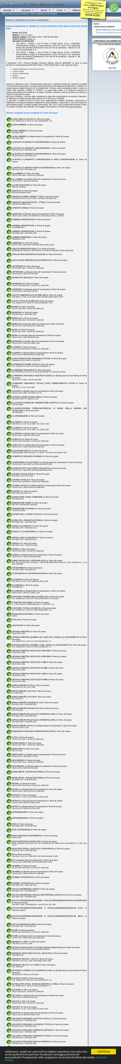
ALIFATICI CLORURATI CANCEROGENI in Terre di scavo (39, 154)
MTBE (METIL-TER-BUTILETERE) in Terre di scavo (36, 772)
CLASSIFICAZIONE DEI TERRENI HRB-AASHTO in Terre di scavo (43, 403)
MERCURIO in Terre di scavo (25, 749)
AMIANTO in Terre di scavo (25, 191)
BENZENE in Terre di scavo (25, 312)
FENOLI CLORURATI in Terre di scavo (30, 526)
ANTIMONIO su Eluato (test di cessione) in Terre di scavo (39, 272)
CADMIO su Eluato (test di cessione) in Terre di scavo (37, 353)
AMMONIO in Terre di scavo (25, 243)
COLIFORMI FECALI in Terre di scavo (29, 451)
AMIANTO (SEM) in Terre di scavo (28, 208)
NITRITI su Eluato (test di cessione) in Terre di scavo (37, 806)
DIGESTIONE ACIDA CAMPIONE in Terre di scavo (35, 497)
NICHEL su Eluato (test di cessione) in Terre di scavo (37, 789)
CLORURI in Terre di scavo (24, 422)
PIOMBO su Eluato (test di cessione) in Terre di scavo (37, 871)
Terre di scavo (26, 35)
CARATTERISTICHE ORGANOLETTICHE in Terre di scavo (39, 358)
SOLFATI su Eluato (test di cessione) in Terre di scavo (37, 1013)
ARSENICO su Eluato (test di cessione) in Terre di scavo (38, 289)
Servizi (43, 10)
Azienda (7, 10)
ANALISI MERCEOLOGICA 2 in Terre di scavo (33, 249)
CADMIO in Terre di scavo (24, 347)
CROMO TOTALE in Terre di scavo (28, 480)
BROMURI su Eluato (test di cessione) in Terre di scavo (38, 341)
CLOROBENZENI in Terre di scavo (28, 416)
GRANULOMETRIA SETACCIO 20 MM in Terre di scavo (37, 668)
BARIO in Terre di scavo (23, 307)
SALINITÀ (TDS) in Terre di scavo (28, 978)
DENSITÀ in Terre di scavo (24, 491)
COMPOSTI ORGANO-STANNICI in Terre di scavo (35, 456)
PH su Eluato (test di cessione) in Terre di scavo (35, 860)
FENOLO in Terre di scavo (24, 543)
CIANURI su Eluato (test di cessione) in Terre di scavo (37, 391)
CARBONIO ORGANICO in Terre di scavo (31, 370)
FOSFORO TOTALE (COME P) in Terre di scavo (34, 608)
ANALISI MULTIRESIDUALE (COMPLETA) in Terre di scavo (39, 260)
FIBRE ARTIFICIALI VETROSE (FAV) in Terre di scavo (37, 560)
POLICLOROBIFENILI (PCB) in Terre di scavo (33, 889)
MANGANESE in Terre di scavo (26, 743)
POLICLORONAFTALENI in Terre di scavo (31, 924)
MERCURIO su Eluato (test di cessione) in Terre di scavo (39, 754)
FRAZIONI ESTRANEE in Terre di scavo (30, 614)
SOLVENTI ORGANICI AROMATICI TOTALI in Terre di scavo (40, 1036)
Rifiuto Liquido (19, 78)
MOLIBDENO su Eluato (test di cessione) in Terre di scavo (39, 766)
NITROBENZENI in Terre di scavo (27, 812)
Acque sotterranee (21, 73)
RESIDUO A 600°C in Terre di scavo (28, 942)
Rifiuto (15, 76)
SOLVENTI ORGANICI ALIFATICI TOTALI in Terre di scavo (39, 1018)
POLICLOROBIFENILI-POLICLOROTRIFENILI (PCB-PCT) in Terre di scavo (46, 895)
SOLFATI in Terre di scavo (24, 1007)
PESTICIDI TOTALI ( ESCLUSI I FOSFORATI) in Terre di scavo (41, 849)
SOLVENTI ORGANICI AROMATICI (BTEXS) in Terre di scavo (40, 1030)
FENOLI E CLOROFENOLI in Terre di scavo (32, 531)
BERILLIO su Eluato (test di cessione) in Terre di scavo (38, 324)
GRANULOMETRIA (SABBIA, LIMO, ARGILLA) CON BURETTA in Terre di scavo (49, 645)
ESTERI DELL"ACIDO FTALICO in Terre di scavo (35, 514)
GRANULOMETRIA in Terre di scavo (29, 631)
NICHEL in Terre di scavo (24, 783)
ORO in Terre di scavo (22, 824)
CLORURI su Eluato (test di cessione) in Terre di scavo (38, 433)
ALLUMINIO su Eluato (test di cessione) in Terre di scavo (39, 179)
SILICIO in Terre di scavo (24, 1001)
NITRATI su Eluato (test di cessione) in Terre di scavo (37, 801)
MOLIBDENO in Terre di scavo (26, 760)
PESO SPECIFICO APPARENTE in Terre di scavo (35, 836)
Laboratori (26, 10)
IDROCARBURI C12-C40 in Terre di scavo (31, 697)
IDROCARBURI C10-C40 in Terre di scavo (31, 691)
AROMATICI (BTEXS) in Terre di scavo (30, 277)
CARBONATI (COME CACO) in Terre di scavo (33, 364)
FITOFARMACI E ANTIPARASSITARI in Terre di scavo (37, 573)
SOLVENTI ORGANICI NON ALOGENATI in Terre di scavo (39, 1041)
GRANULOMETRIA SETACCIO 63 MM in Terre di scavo (37, 679)
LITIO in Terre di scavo (22, 737)
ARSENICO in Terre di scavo (25, 283)
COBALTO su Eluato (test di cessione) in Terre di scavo (38, 445)
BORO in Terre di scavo (23, 330)
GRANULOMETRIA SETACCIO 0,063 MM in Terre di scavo (39, 651)
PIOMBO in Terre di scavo (24, 866)
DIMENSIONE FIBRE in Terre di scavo (30, 503)
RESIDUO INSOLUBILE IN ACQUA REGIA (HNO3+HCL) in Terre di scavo (46, 947)
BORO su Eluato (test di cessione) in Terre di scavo (36, 335)
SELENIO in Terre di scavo (24, 990)
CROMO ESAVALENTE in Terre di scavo (31, 474)
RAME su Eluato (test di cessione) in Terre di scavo (36, 936)
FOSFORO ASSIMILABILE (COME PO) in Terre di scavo (38, 597)
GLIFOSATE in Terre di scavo (26, 625)
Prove (60, 10)
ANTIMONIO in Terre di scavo (26, 266)
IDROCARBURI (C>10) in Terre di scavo (30, 685)
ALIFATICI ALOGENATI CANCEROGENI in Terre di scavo (39, 142)
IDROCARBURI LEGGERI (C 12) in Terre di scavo (35, 702)
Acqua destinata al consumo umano (28, 69)
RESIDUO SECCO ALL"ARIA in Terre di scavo (33, 965)
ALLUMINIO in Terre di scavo (26, 173)
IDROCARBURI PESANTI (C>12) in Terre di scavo (35, 708)
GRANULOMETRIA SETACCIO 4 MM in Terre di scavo (37, 674)
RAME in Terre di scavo (23, 930)
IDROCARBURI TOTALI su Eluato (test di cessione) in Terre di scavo (44, 726)
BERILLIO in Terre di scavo (25, 318)
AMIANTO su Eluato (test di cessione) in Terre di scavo (38, 214)
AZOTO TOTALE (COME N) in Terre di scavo (33, 301)
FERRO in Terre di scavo (23, 549)
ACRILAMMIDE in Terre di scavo (27, 125)
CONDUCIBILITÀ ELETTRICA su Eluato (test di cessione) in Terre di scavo (47, 462)
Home (4, 14)
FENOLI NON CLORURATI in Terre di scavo (32, 537)
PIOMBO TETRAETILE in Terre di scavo (30, 877)
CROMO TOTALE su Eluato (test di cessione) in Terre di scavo (41, 485)
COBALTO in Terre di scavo (25, 439)
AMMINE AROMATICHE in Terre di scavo (31, 219)
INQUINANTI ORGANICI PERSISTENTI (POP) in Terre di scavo (41, 731)
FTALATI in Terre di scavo (24, 620)
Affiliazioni (77, 10)
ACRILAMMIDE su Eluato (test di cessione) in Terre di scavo (40, 136)
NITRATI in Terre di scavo (24, 795)
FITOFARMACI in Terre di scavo (27, 568)
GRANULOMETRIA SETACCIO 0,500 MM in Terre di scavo (39, 656)
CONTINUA (103, 1051)
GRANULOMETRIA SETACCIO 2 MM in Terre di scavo (37, 662)
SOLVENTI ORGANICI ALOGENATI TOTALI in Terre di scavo (40, 1024)
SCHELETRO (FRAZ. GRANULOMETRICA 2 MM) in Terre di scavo (43, 984)
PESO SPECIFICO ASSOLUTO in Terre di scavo (34, 841)
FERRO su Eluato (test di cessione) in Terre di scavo (37, 555)
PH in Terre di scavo (21, 854)
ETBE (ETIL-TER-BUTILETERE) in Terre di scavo (35, 520)
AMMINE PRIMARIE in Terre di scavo (29, 237)
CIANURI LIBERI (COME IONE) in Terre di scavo (34, 397)
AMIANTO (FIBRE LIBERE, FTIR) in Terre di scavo (35, 196)
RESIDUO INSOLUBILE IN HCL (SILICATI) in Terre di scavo (39, 953)
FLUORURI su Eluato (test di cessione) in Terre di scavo (38, 591)
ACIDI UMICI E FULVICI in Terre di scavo (31, 119)
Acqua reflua (18, 71)
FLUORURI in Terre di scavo (25, 579)
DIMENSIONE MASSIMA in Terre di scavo (31, 508)
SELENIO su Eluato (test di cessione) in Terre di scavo (38, 995)
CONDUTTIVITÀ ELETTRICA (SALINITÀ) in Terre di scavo (39, 468)
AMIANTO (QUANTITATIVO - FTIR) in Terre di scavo (36, 202)
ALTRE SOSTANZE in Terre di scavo (29, 185)
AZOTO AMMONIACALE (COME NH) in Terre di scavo (37, 295)
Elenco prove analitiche (18, 14)
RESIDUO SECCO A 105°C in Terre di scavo (32, 959)
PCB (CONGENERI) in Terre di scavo (29, 830)
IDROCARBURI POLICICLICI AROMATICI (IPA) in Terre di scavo (42, 714)
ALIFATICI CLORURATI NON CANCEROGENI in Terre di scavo (41, 168)
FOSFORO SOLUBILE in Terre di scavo (30, 602)
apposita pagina (75, 107)
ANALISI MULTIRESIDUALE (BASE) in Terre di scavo (37, 254)
